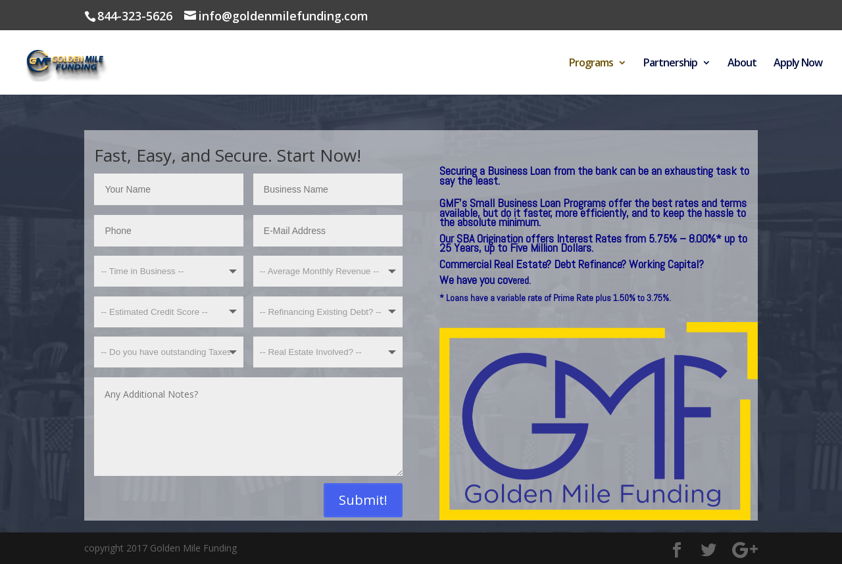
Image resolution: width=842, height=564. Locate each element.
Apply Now (798, 64)
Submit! (363, 500)
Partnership (670, 64)
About (742, 64)
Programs (591, 64)
